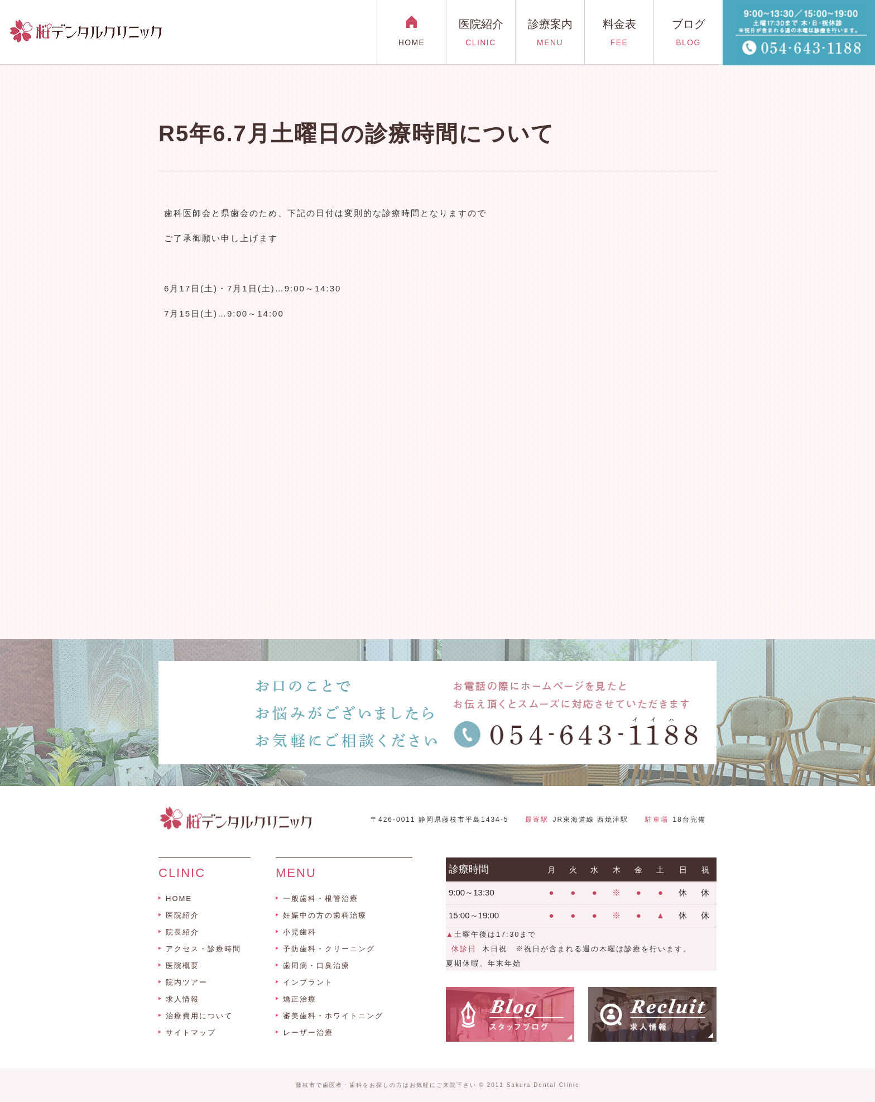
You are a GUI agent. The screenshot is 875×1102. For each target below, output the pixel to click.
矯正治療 (299, 999)
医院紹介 (182, 915)
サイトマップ (191, 1032)
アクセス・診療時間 (203, 949)
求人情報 (182, 999)
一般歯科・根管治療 (320, 898)
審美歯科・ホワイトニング (333, 1016)
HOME (179, 898)
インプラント (308, 982)
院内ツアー (187, 982)
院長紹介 (182, 932)
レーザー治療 (308, 1032)
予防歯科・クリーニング (329, 949)
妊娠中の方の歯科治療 (325, 915)
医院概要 (182, 965)
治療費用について (199, 1016)
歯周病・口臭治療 (316, 965)
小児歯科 (299, 932)
